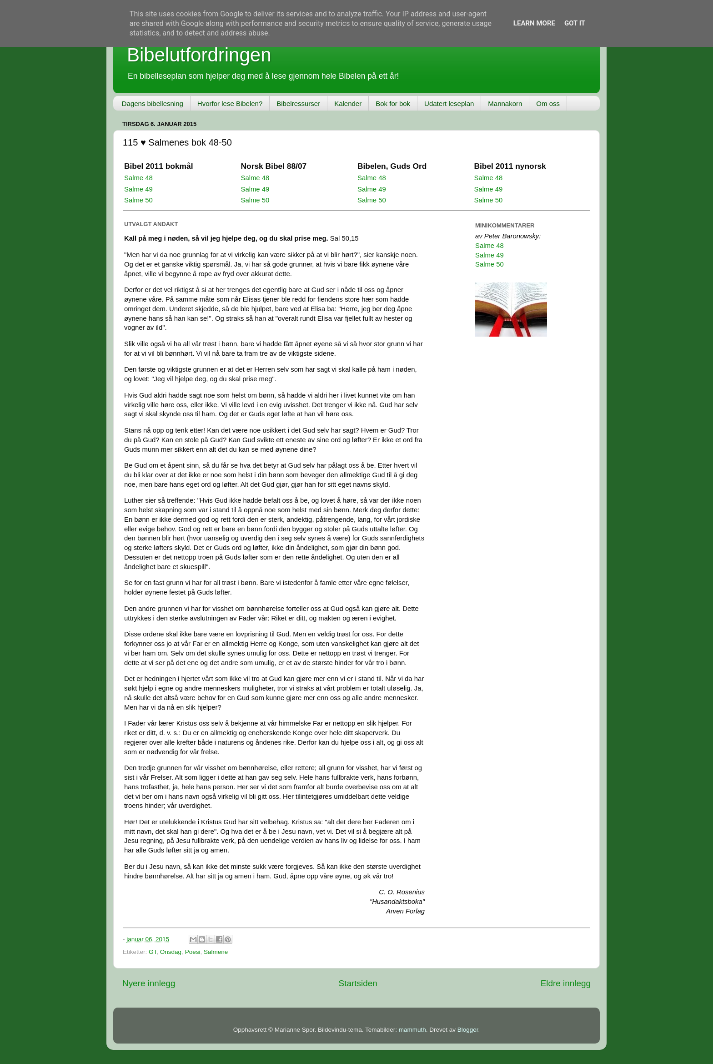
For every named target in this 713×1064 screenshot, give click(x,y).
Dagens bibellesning (152, 103)
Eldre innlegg (566, 983)
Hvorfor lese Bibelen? (229, 103)
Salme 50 (138, 200)
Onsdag (170, 951)
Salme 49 (138, 189)
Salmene (216, 951)
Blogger (467, 1029)
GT (152, 951)
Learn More (534, 23)
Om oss (548, 103)
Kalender (348, 103)
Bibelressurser (298, 103)
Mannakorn (505, 103)
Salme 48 (138, 178)
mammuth (412, 1029)
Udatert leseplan (449, 103)
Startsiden (358, 983)
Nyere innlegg (149, 983)
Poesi (193, 951)
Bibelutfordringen (199, 55)
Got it (574, 23)
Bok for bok (393, 103)
